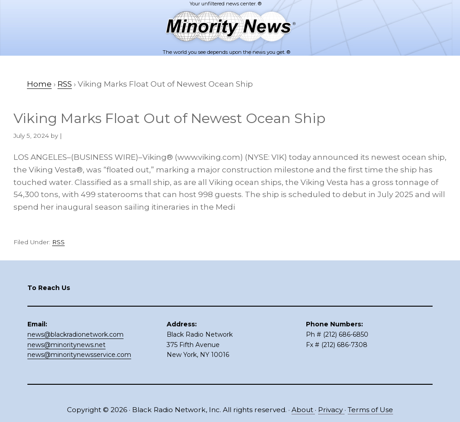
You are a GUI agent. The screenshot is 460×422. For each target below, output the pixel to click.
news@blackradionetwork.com (75, 334)
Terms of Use (370, 409)
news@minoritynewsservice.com (79, 355)
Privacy (331, 409)
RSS (58, 242)
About (303, 409)
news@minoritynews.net (66, 345)
